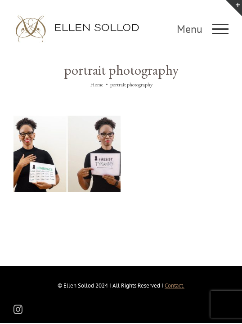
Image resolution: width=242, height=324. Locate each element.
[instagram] (17, 308)
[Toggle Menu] (220, 29)
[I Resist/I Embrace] (80, 119)
